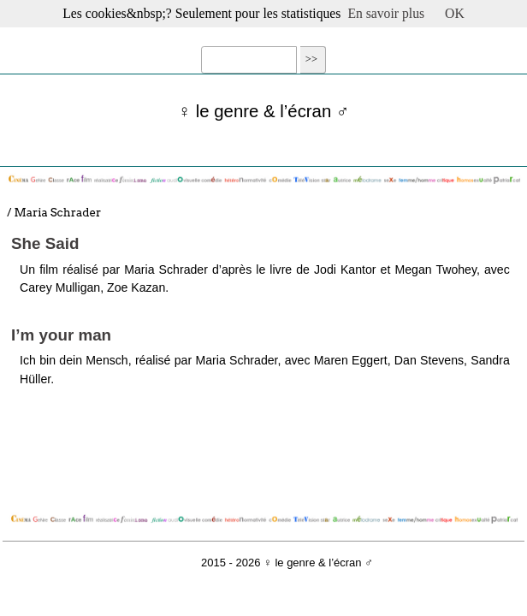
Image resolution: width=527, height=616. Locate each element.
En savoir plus (385, 13)
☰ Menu (263, 32)
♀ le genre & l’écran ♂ (263, 111)
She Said (45, 243)
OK (455, 13)
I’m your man (61, 335)
